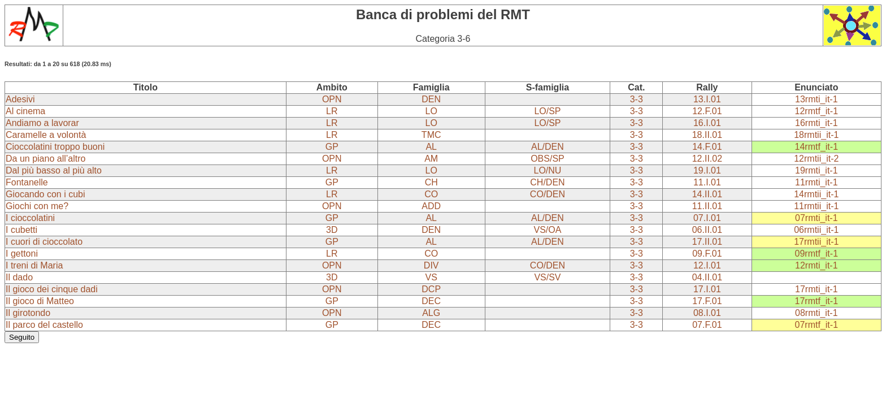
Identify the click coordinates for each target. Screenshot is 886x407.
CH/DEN (547, 182)
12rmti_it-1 (816, 265)
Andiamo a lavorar (42, 123)
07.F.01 (707, 325)
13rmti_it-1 (816, 99)
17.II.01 (707, 241)
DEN (431, 99)
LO (431, 111)
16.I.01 (707, 123)
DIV (431, 265)
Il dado (19, 277)
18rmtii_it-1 (816, 135)
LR (331, 111)
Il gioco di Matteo (40, 301)
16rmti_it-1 (816, 123)
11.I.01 (707, 182)
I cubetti (21, 230)
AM (431, 158)
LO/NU (547, 170)
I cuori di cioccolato (44, 241)
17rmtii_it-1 (816, 241)
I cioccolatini (30, 218)
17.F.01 (707, 301)
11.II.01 (707, 206)
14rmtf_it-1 (816, 146)
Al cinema (25, 111)
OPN (332, 99)
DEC (431, 301)
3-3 (636, 99)
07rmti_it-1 (816, 218)
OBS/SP (547, 158)
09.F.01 (707, 253)
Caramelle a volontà (46, 135)
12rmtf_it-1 (816, 111)
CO (431, 194)
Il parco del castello (44, 325)
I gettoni (22, 253)
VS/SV (547, 277)
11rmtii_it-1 (816, 206)
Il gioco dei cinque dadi (52, 289)
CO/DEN (547, 194)
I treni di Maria (34, 265)
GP (331, 146)
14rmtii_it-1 (816, 194)
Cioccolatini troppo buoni (55, 146)
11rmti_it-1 (816, 182)
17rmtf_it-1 (816, 301)
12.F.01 (707, 111)
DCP (431, 289)
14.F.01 (707, 146)
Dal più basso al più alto (54, 170)
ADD (431, 206)
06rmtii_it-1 (816, 230)
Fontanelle (27, 182)
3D (331, 230)
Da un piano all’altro (45, 158)
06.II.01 (707, 230)
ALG (431, 313)
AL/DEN (547, 146)
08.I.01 (707, 313)
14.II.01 (707, 194)
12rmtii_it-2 (816, 158)
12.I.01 (707, 265)
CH (431, 182)
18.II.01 (707, 135)
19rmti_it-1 (816, 170)
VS (431, 277)
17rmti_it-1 (816, 289)
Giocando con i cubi (45, 194)
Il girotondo (28, 313)
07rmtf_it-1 (816, 325)
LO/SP (547, 111)
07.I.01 (707, 218)
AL (431, 146)
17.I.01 (707, 289)
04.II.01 (707, 277)
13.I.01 (707, 99)
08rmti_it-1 (816, 313)
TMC (431, 135)
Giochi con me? (37, 206)
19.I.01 (707, 170)
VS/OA (547, 230)
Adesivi (20, 99)
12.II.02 (707, 158)
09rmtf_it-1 (816, 253)
